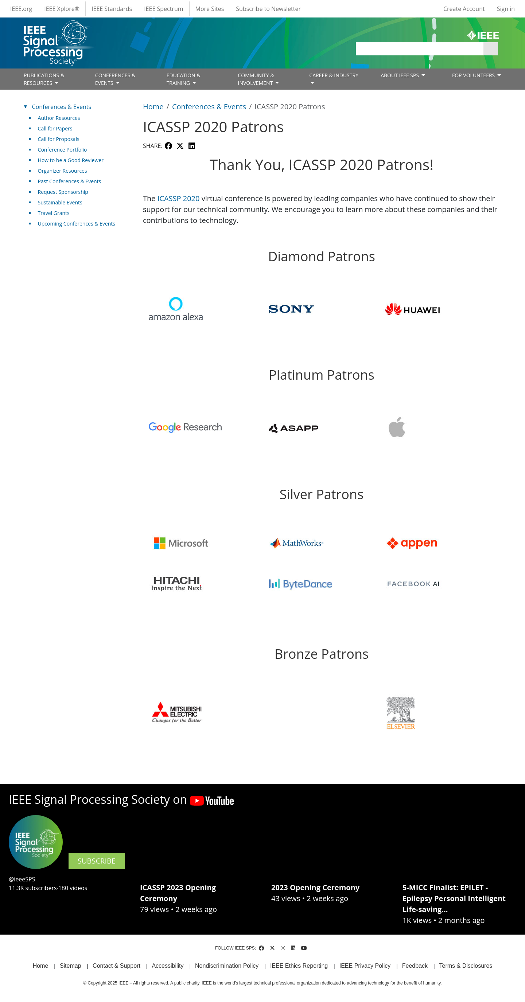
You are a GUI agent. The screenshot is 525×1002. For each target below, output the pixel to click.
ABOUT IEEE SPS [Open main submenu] (400, 75)
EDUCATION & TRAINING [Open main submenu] (184, 79)
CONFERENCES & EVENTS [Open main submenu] (115, 79)
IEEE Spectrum (163, 9)
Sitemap (70, 966)
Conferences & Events (209, 106)
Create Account (464, 9)
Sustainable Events (60, 202)
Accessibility (167, 966)
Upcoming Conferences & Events (76, 223)
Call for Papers (55, 128)
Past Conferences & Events (69, 181)
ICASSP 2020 (179, 198)
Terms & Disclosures (466, 966)
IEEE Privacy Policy (364, 966)
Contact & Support (116, 966)
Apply (490, 48)
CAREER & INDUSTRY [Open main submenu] (333, 75)
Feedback (415, 966)
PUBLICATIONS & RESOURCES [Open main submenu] (44, 79)
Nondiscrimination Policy (226, 966)
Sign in (506, 9)
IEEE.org (21, 9)
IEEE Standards (112, 9)
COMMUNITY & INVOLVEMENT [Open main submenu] (256, 79)
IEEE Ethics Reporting (299, 966)
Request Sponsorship (63, 191)
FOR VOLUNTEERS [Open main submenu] (474, 75)
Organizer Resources (62, 170)
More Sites (209, 9)
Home (153, 106)
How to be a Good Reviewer (71, 160)
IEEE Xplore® (61, 9)
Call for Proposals (58, 139)
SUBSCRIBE (97, 861)
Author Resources (59, 117)
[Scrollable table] (321, 531)
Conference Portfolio (62, 149)
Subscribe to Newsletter (268, 9)
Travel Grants (54, 213)
